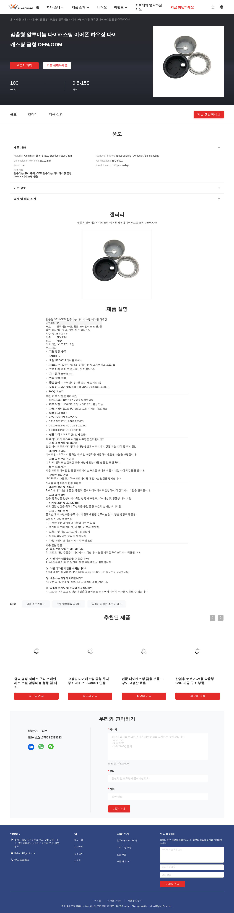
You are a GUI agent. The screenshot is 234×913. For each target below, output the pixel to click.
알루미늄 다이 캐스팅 (127, 840)
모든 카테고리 (123, 861)
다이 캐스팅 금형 (38, 19)
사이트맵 (96, 900)
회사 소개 (78, 840)
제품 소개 (21, 19)
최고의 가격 (24, 65)
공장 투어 (78, 847)
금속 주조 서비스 (36, 604)
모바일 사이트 (114, 900)
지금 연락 (119, 808)
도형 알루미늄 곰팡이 (68, 604)
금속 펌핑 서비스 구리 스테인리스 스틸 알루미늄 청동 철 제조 (35, 683)
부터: (112, 771)
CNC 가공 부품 (124, 847)
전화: (112, 789)
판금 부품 (121, 854)
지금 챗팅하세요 (57, 65)
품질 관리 (78, 853)
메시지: (114, 729)
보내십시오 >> (172, 884)
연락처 (77, 860)
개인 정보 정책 (135, 900)
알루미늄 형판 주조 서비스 (106, 604)
